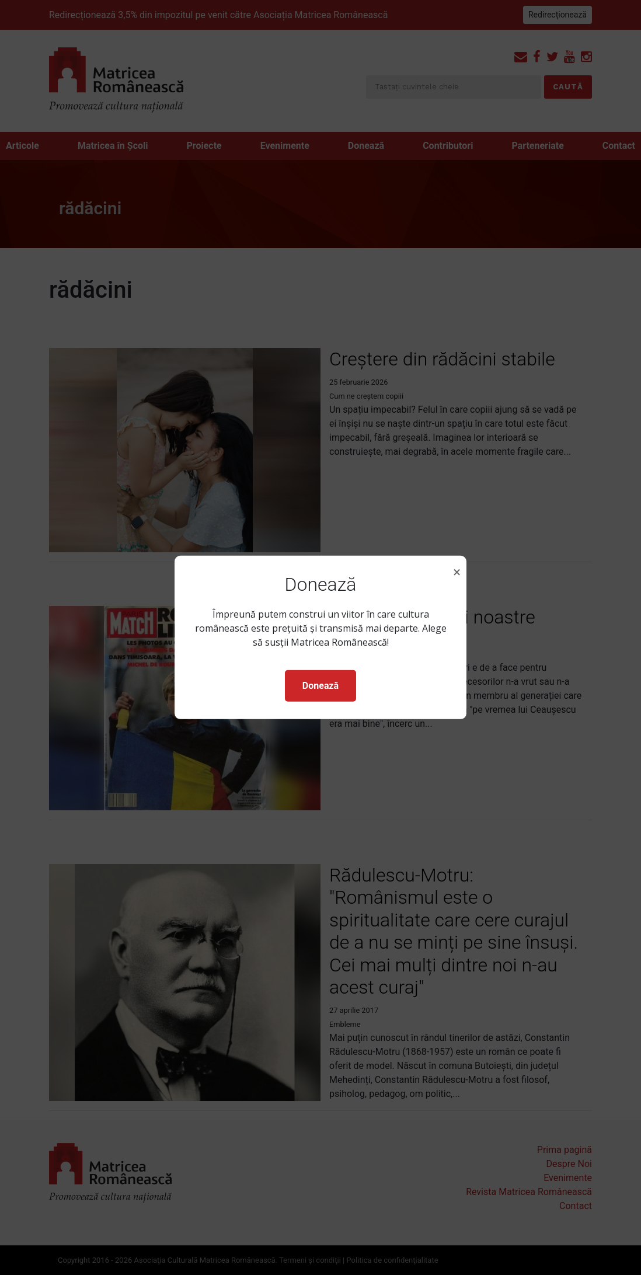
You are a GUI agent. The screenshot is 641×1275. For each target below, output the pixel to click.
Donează (320, 685)
